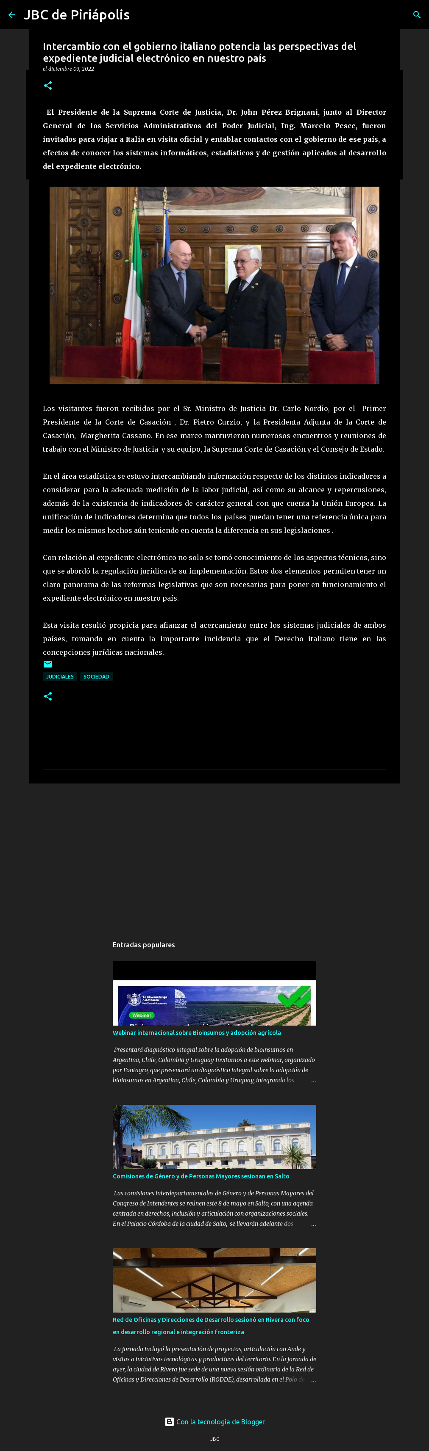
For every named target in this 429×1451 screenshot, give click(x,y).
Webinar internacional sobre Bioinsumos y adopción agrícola (197, 1032)
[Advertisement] (214, 855)
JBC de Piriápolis (77, 14)
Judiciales (60, 676)
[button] (48, 86)
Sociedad (96, 676)
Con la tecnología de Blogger (214, 1422)
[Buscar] (417, 15)
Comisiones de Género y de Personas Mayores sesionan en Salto (201, 1176)
